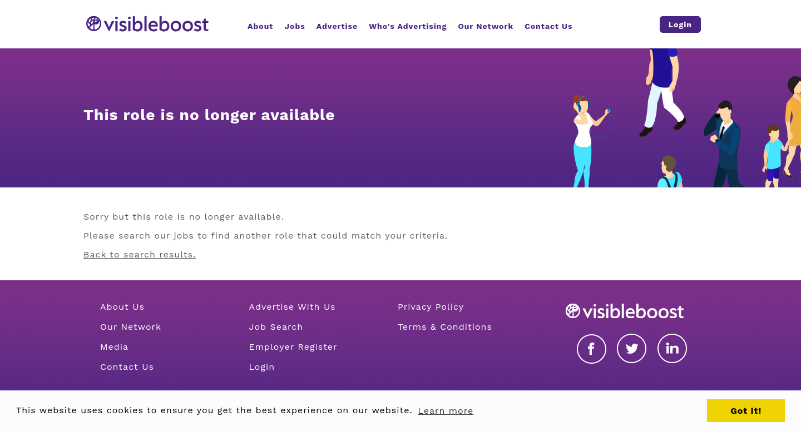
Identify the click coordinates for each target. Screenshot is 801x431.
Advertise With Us (292, 306)
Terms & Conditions (445, 326)
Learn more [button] (445, 410)
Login (262, 366)
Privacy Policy (431, 306)
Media (114, 346)
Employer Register (293, 346)
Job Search (276, 326)
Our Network (130, 326)
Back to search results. (139, 254)
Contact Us (127, 366)
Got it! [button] (746, 410)
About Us (122, 306)
